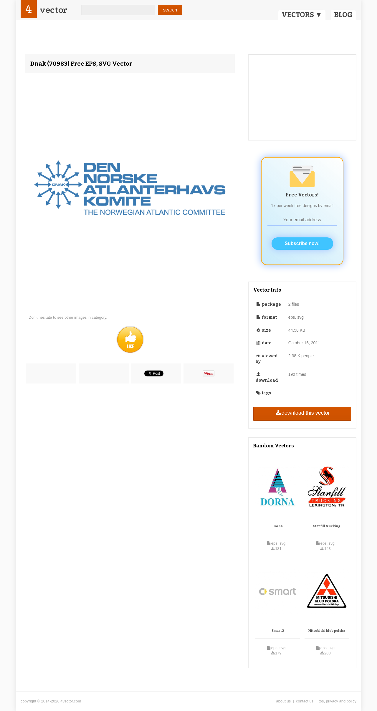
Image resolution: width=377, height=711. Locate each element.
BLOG (343, 15)
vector (53, 10)
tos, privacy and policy (337, 701)
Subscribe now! (302, 243)
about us (283, 701)
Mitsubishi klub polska (326, 631)
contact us (304, 701)
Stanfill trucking (326, 526)
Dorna (277, 526)
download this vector (302, 413)
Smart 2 (278, 631)
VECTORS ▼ (302, 15)
